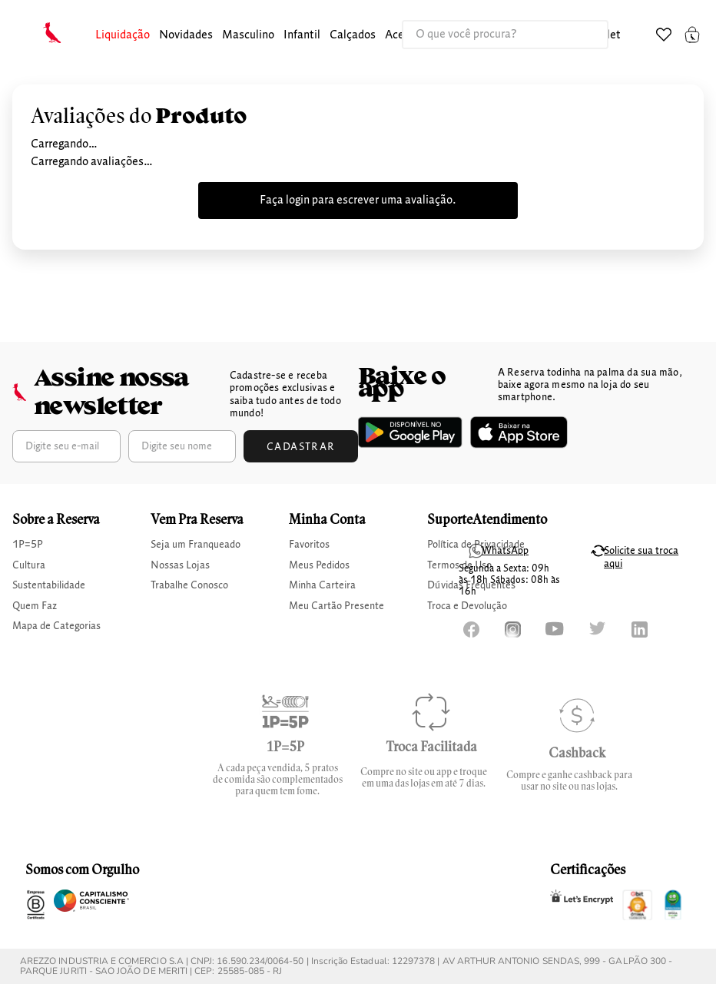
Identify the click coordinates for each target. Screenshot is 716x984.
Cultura (28, 565)
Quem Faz (34, 606)
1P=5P (27, 544)
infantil (301, 35)
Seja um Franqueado (195, 544)
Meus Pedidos (319, 565)
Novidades (186, 35)
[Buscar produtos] (581, 35)
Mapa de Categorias (56, 626)
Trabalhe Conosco (189, 585)
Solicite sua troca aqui (641, 557)
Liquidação (122, 35)
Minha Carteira (322, 585)
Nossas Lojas (180, 565)
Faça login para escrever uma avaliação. (358, 200)
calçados (353, 35)
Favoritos (309, 544)
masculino (248, 35)
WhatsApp (505, 550)
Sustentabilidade (48, 585)
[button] (122, 35)
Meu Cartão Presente (336, 606)
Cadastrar (301, 447)
